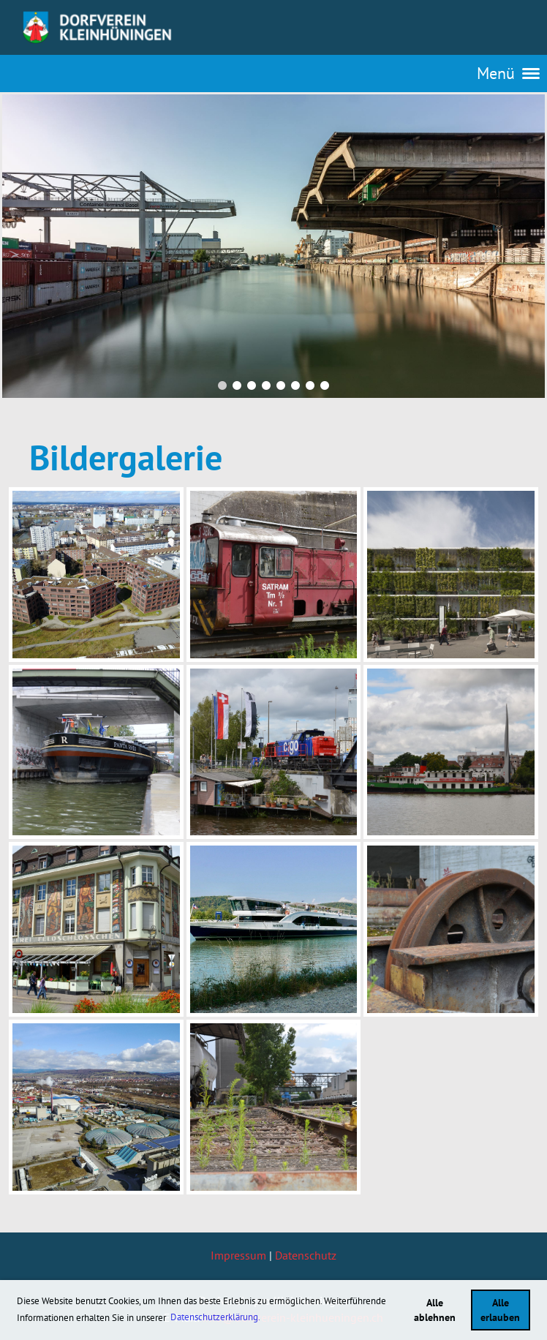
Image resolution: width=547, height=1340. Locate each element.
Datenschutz (305, 1255)
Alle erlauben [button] (500, 1309)
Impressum (238, 1255)
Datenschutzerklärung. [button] (215, 1317)
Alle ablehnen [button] (435, 1309)
